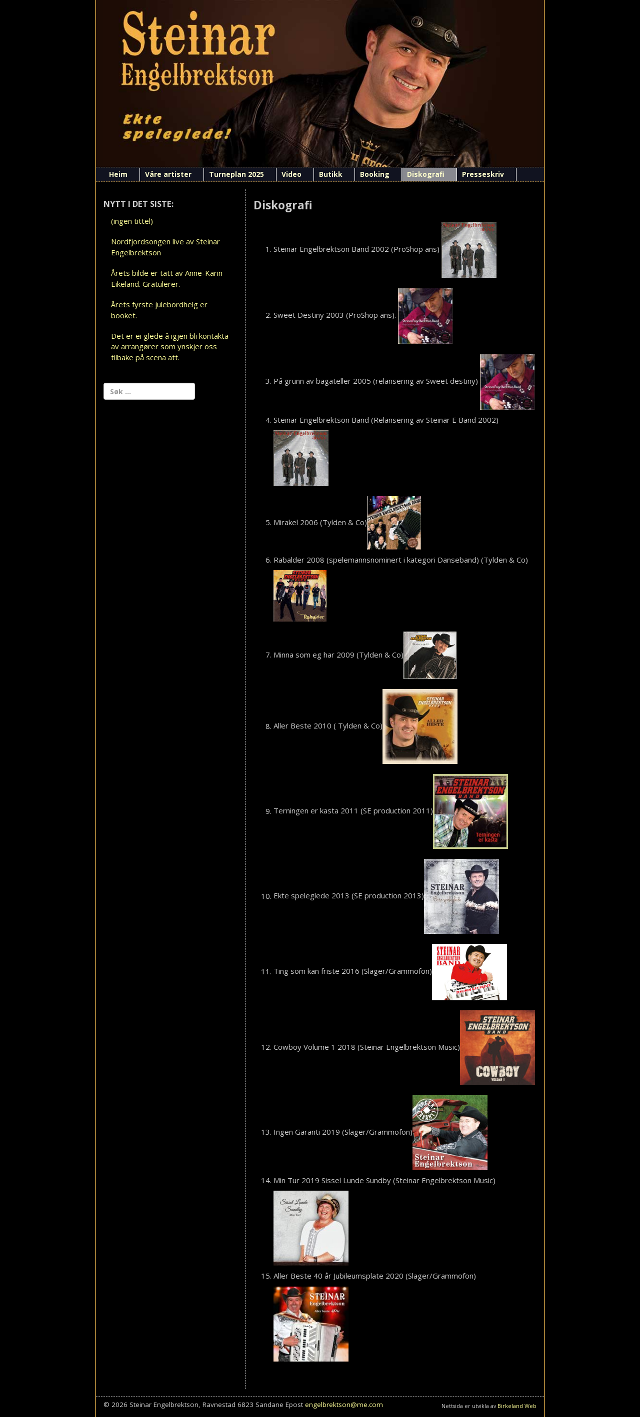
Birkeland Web (517, 1406)
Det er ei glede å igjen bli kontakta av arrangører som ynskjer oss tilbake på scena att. (169, 346)
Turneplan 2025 (236, 174)
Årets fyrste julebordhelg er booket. (159, 309)
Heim (118, 174)
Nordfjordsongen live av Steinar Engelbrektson (165, 246)
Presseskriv (483, 174)
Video (292, 174)
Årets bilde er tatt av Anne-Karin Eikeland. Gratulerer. (166, 278)
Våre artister (168, 174)
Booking (375, 174)
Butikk (330, 174)
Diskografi (425, 174)
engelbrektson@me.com (344, 1404)
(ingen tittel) (132, 221)
